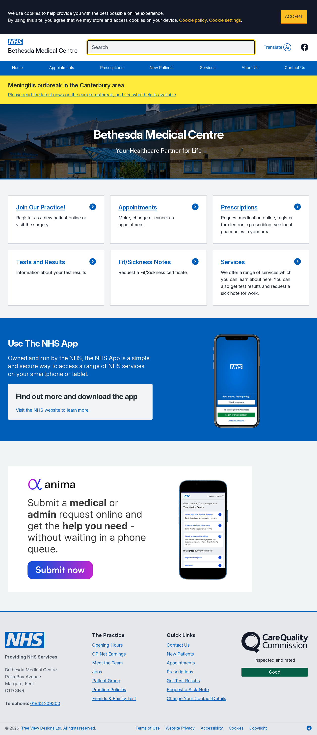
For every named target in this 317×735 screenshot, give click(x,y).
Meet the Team (107, 662)
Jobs (97, 671)
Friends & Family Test (114, 698)
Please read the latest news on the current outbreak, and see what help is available (92, 94)
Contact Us (295, 67)
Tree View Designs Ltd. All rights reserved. (58, 728)
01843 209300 (45, 703)
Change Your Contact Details (196, 698)
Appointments (61, 67)
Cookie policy (193, 20)
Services (207, 67)
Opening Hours (107, 645)
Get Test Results (183, 680)
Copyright (258, 728)
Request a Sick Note (188, 689)
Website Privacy (180, 728)
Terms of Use (147, 728)
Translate (277, 47)
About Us (250, 67)
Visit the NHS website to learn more (52, 410)
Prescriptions (111, 67)
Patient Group (106, 680)
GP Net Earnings (109, 654)
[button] (56, 219)
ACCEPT (294, 16)
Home (17, 67)
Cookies (236, 728)
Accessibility (212, 728)
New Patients (162, 67)
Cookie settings (225, 20)
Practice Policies (109, 689)
